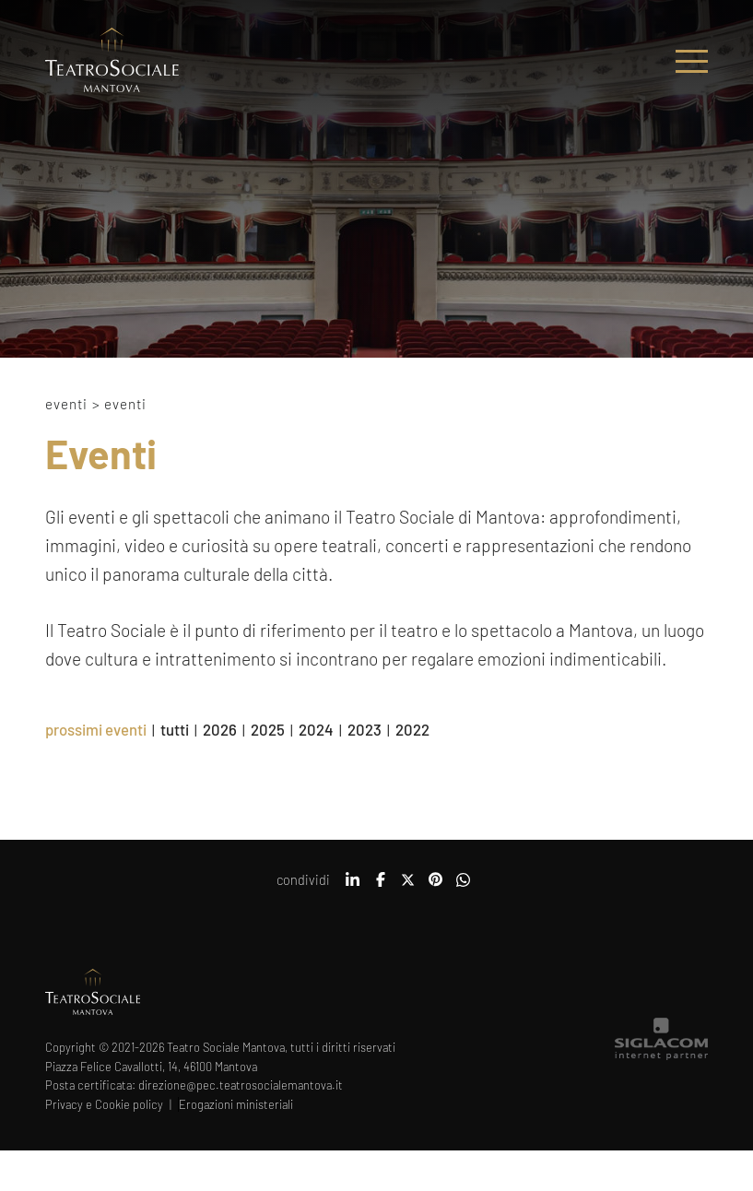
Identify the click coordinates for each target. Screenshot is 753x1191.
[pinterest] (436, 886)
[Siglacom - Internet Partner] (661, 1055)
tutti (174, 729)
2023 (364, 729)
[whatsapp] (463, 886)
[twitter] (408, 886)
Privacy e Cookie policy (104, 1104)
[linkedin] (353, 886)
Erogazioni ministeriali (236, 1104)
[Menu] (692, 61)
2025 (268, 729)
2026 (220, 729)
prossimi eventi (96, 729)
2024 (316, 729)
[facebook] (380, 886)
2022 (412, 729)
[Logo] (112, 61)
